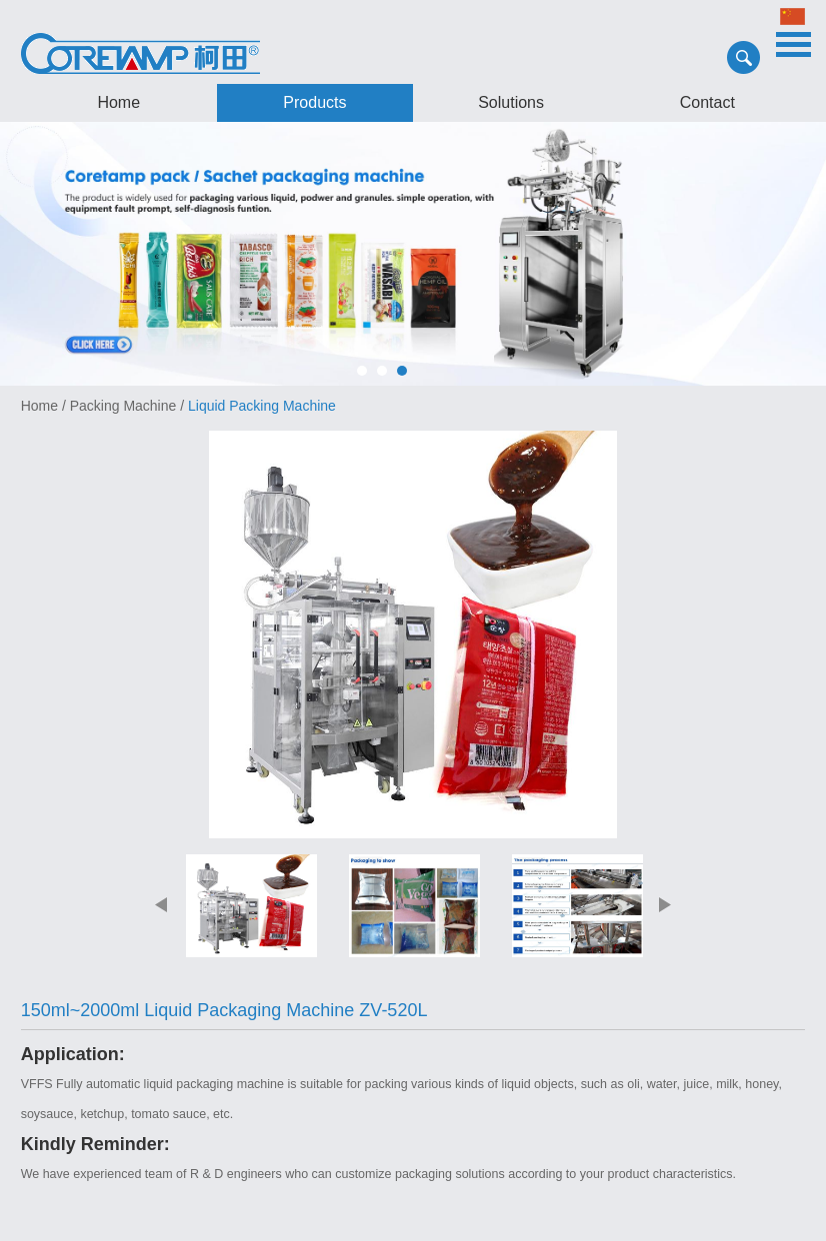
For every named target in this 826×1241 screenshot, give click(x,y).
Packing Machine (123, 406)
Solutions (511, 102)
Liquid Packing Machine (262, 406)
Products (314, 102)
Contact (707, 102)
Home (118, 102)
